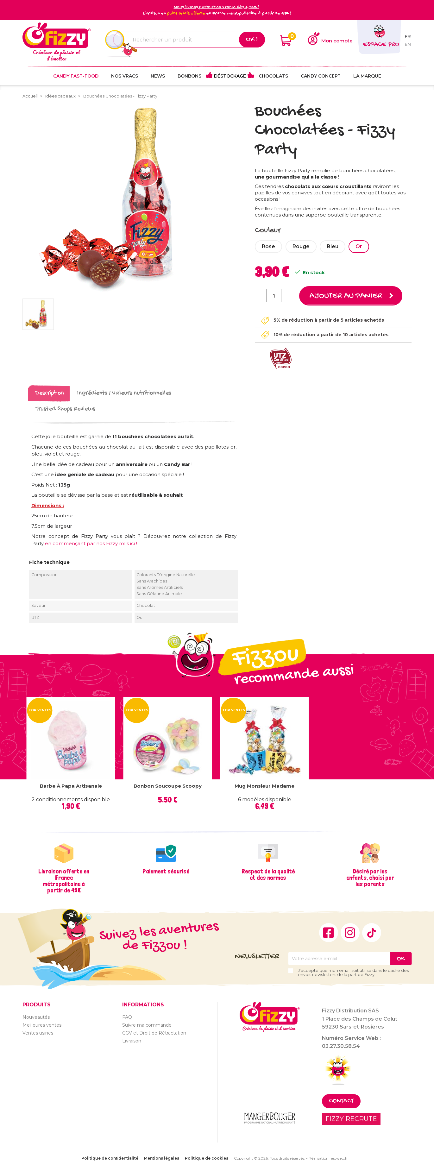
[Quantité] (274, 295)
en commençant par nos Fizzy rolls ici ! (91, 543)
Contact (341, 1101)
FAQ (127, 1017)
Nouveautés (36, 1017)
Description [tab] (49, 393)
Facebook (328, 932)
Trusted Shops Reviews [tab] (65, 409)
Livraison (131, 1040)
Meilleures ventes (41, 1025)
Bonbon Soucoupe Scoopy (168, 786)
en (408, 44)
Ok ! (252, 39)
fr (408, 36)
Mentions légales (161, 1158)
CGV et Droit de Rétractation (154, 1033)
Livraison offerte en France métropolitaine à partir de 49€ (63, 880)
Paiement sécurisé (165, 871)
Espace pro (381, 44)
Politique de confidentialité (109, 1158)
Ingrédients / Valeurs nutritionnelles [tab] (124, 393)
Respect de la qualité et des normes (268, 874)
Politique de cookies (206, 1158)
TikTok (371, 932)
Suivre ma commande (147, 1025)
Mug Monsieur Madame (264, 786)
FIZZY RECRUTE (351, 1119)
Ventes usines (37, 1033)
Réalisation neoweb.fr (328, 1158)
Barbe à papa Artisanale (71, 786)
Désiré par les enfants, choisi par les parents (370, 877)
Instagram (350, 932)
